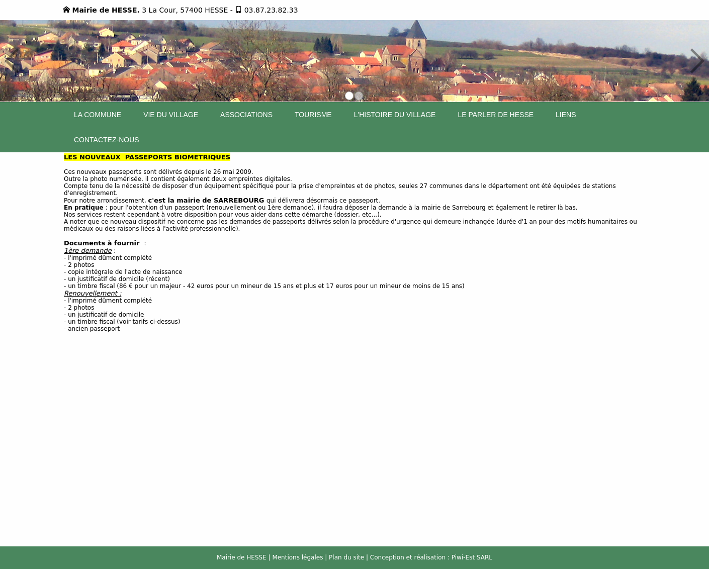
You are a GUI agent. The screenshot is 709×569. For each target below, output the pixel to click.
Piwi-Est (463, 557)
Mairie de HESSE (242, 557)
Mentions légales (297, 557)
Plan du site (346, 557)
